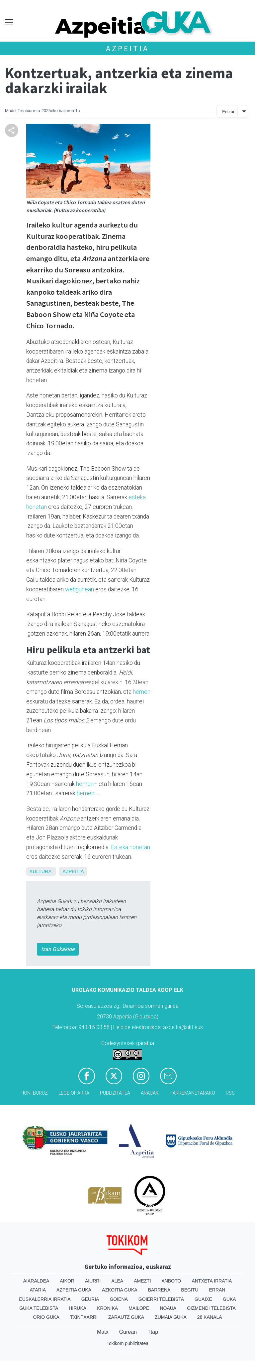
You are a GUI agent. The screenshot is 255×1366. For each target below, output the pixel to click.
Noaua (168, 1308)
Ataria (38, 1289)
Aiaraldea (36, 1281)
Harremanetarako (192, 1093)
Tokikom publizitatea (127, 1343)
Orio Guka (46, 1317)
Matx (103, 1332)
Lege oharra (73, 1093)
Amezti (142, 1281)
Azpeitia (127, 48)
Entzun (228, 111)
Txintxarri (84, 1317)
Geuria (90, 1299)
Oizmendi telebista (211, 1308)
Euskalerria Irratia (44, 1299)
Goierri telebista (161, 1299)
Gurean (128, 1332)
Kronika (107, 1308)
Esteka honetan (130, 847)
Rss (230, 1093)
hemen (141, 691)
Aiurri (93, 1281)
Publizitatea (115, 1093)
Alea (117, 1281)
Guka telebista (38, 1308)
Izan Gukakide (57, 949)
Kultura (40, 871)
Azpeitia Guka (73, 1289)
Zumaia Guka (171, 1317)
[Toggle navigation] (9, 22)
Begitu (189, 1289)
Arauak (150, 1093)
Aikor (67, 1281)
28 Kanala (209, 1317)
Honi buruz (34, 1093)
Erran (217, 1289)
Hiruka (77, 1308)
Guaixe (203, 1299)
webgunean (79, 589)
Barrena (159, 1289)
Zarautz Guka (126, 1317)
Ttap (152, 1332)
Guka (229, 1299)
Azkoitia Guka (119, 1289)
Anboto (171, 1281)
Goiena (119, 1299)
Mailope (138, 1308)
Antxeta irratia (212, 1281)
